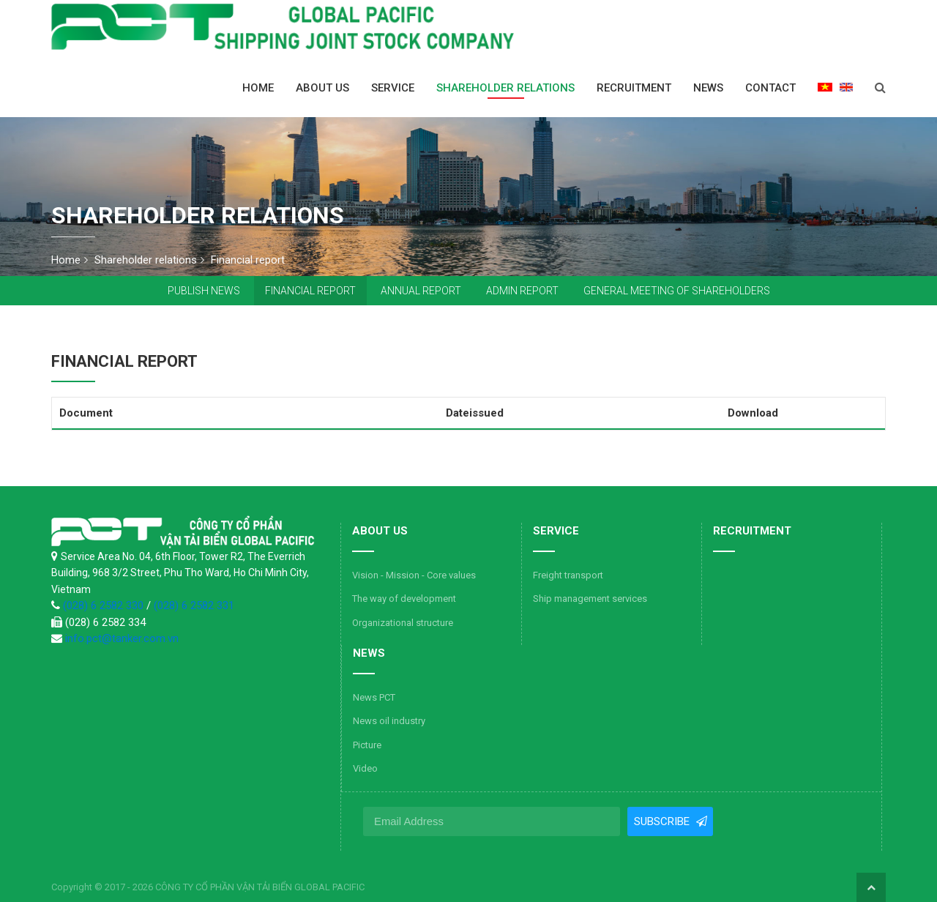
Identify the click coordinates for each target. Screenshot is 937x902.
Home (258, 87)
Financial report (310, 291)
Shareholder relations (505, 87)
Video (365, 768)
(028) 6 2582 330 (104, 605)
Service (392, 87)
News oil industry (389, 720)
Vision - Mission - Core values (414, 575)
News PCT (374, 697)
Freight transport (568, 575)
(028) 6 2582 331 (194, 605)
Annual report (421, 291)
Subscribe (662, 821)
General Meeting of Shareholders (676, 291)
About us (322, 87)
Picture (367, 744)
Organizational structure (402, 622)
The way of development (404, 598)
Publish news (204, 291)
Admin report (522, 291)
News (708, 87)
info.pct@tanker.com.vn (122, 638)
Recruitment (634, 87)
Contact (770, 87)
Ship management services (590, 598)
